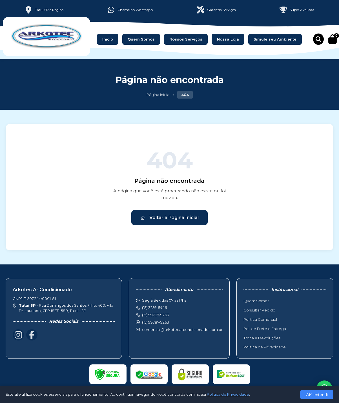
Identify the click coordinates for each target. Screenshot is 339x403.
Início (107, 39)
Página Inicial (158, 94)
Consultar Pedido (259, 310)
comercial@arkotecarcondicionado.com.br (182, 329)
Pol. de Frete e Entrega (264, 328)
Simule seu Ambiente (275, 39)
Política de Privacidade (264, 347)
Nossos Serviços (185, 39)
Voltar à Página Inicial (169, 217)
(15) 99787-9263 (155, 322)
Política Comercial (260, 319)
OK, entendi (317, 394)
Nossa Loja (228, 39)
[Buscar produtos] (318, 39)
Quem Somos (141, 39)
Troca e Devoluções (261, 338)
